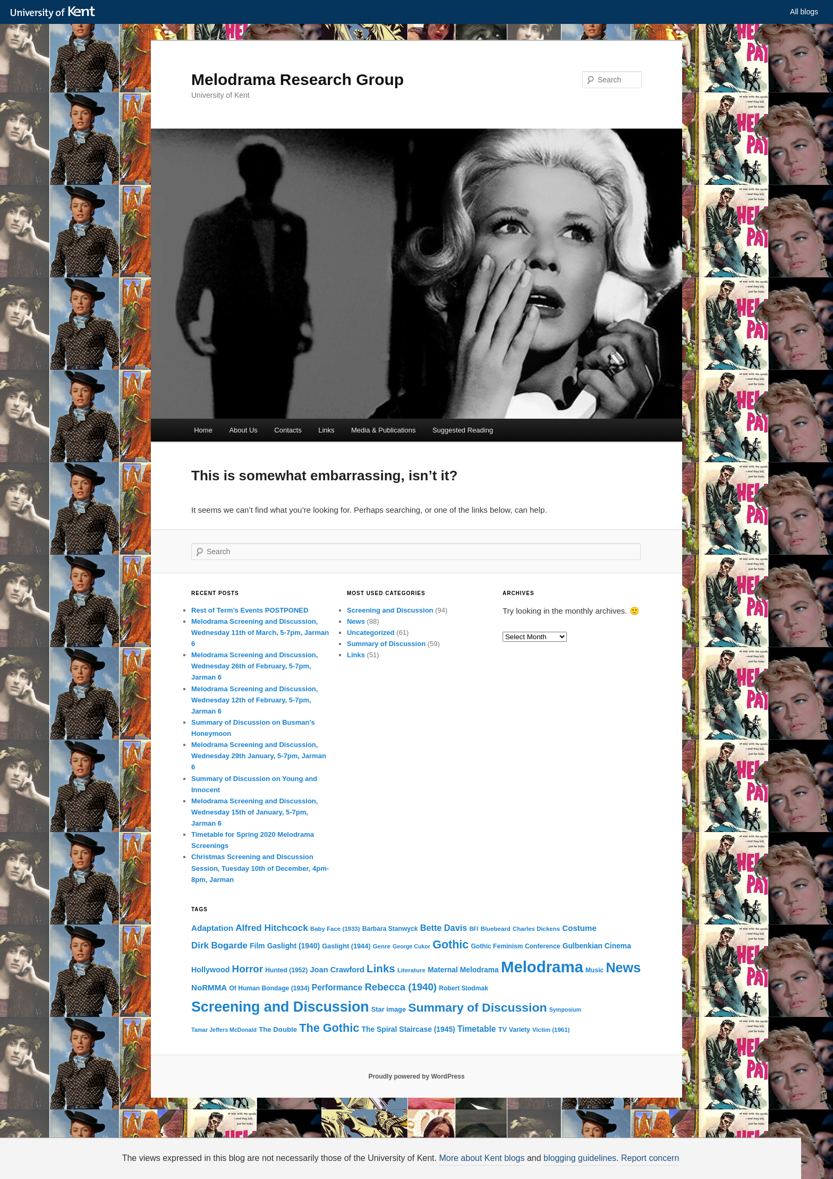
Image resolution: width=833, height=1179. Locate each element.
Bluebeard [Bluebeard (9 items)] (496, 929)
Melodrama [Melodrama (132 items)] (542, 967)
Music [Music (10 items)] (594, 970)
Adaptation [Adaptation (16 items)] (212, 927)
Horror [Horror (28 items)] (247, 968)
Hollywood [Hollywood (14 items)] (210, 969)
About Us (243, 430)
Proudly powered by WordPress (416, 1076)
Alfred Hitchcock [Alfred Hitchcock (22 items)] (271, 927)
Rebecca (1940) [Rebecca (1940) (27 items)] (400, 987)
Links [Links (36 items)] (381, 968)
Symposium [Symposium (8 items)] (565, 1009)
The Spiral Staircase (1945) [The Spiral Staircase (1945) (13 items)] (408, 1029)
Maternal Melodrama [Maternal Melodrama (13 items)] (463, 969)
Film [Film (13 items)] (257, 945)
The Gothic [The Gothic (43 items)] (329, 1027)
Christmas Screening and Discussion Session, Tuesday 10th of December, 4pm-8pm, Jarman (260, 868)
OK (598, 1161)
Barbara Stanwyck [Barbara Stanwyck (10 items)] (390, 928)
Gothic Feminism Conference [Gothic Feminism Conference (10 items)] (515, 946)
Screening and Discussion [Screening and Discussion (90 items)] (280, 1007)
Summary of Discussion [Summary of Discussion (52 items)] (477, 1007)
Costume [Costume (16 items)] (579, 927)
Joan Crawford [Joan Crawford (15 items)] (337, 969)
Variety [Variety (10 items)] (519, 1029)
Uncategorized (371, 633)
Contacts (287, 430)
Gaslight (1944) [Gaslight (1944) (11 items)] (346, 946)
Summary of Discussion (386, 644)
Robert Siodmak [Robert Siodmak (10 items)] (463, 988)
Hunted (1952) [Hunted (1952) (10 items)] (286, 970)
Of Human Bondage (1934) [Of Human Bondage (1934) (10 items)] (269, 988)
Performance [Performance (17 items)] (337, 987)
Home (203, 430)
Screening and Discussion (390, 610)
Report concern (650, 1158)
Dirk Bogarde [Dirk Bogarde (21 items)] (219, 945)
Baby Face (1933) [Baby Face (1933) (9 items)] (335, 929)
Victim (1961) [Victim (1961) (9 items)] (551, 1030)
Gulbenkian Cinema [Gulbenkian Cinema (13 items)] (597, 945)
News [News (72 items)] (623, 967)
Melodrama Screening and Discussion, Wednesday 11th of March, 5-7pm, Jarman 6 (260, 632)
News (356, 621)
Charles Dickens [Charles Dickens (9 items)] (536, 929)
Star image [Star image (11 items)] (388, 1009)
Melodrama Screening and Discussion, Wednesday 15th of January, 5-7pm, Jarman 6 (254, 812)
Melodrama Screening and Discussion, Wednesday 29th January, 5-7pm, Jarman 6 (258, 756)
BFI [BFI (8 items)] (473, 929)
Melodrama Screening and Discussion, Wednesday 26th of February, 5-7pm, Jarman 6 (254, 666)
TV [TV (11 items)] (502, 1029)
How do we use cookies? (476, 1161)
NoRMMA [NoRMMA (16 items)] (209, 987)
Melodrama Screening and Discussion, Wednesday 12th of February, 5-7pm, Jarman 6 (254, 700)
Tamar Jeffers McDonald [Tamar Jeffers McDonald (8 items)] (224, 1030)
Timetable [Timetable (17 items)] (476, 1028)
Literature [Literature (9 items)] (411, 970)
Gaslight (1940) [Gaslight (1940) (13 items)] (293, 945)
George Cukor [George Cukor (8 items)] (411, 946)
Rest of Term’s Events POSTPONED (249, 610)
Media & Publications (383, 430)
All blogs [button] (804, 11)
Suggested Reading (462, 430)
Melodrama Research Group (297, 79)
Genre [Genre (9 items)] (381, 946)
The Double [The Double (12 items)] (278, 1029)
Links (326, 430)
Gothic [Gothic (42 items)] (450, 944)
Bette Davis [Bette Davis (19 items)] (444, 927)
